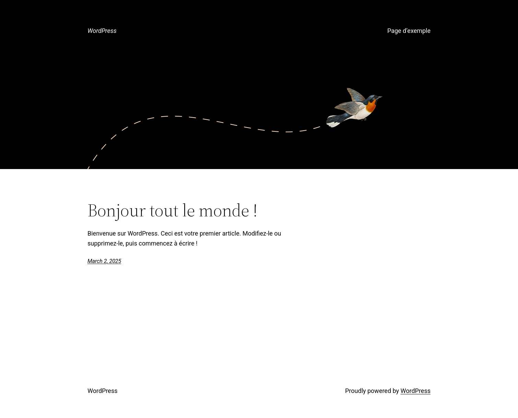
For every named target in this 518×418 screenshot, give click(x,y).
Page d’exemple (409, 30)
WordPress (102, 30)
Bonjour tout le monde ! (172, 210)
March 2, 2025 (104, 261)
